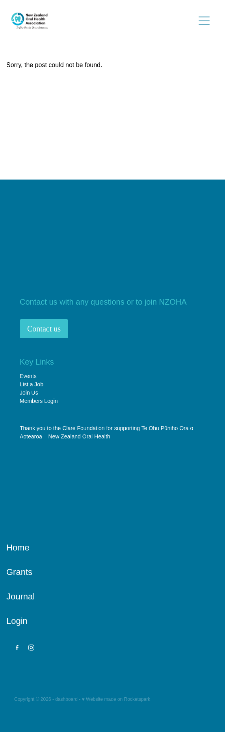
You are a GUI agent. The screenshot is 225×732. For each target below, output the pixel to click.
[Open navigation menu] (204, 20)
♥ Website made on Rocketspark (116, 699)
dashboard (66, 699)
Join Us (29, 392)
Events (28, 376)
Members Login (39, 401)
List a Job (31, 384)
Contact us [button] (44, 328)
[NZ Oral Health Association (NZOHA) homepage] (103, 21)
